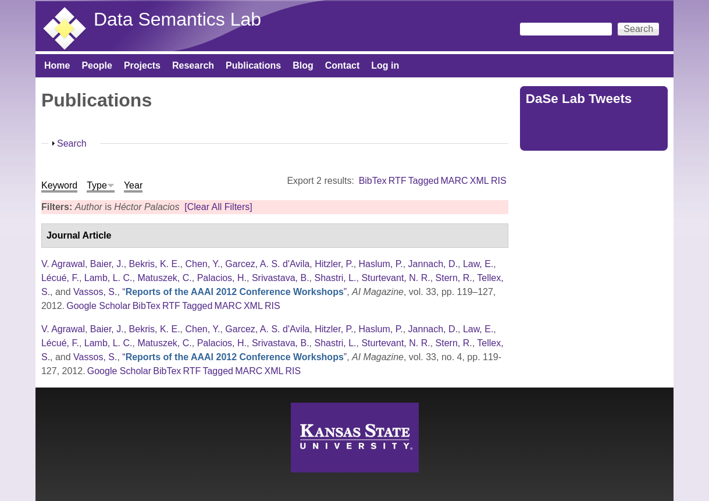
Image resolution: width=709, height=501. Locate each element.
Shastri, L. (335, 278)
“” (234, 292)
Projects (142, 65)
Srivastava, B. (280, 278)
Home (57, 65)
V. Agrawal (63, 264)
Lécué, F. (60, 278)
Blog (303, 65)
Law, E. (478, 264)
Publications (253, 65)
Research (193, 65)
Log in (385, 65)
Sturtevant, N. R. (395, 278)
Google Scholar (98, 306)
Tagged (423, 181)
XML (479, 181)
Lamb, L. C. (108, 278)
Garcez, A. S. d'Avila (267, 264)
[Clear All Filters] (218, 207)
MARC (454, 181)
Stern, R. (454, 278)
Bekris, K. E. (154, 264)
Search (72, 143)
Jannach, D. (433, 264)
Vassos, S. (95, 292)
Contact (342, 65)
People (96, 65)
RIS (499, 181)
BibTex (373, 181)
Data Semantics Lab (177, 19)
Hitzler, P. (334, 264)
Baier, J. (107, 264)
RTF (398, 181)
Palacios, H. (222, 278)
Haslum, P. (381, 264)
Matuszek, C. (164, 278)
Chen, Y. (202, 264)
